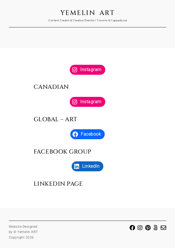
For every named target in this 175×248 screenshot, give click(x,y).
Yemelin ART (87, 13)
